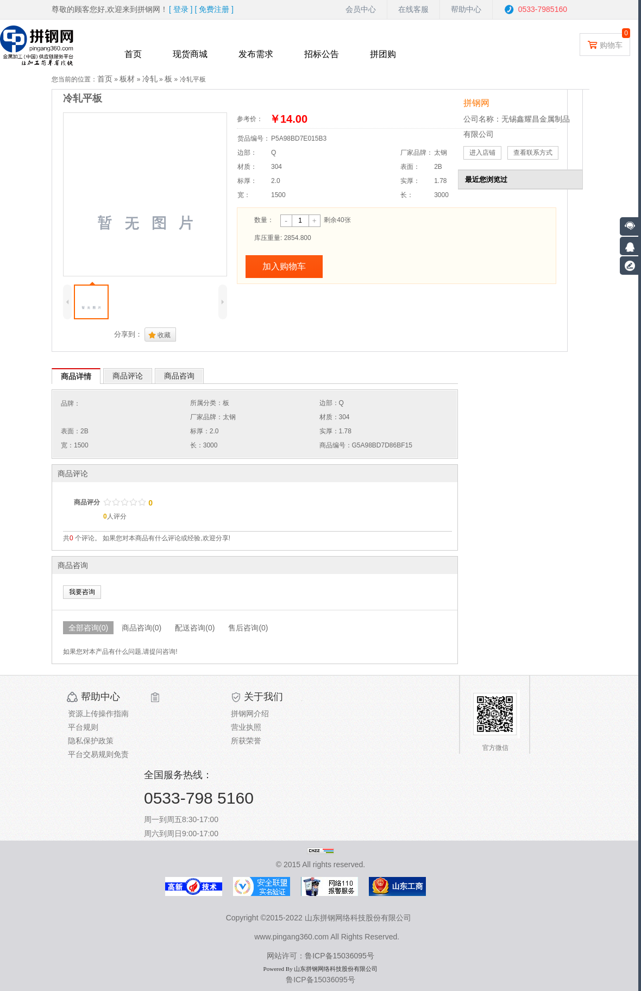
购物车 (605, 44)
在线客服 (413, 9)
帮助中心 (466, 9)
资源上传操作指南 (98, 713)
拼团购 (383, 54)
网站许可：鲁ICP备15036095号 (320, 955)
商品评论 (127, 375)
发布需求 (255, 54)
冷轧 (150, 78)
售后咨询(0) (248, 627)
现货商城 (190, 54)
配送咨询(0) (195, 627)
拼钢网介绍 (250, 713)
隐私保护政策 (91, 740)
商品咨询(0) (141, 627)
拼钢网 (476, 103)
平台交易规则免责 (98, 754)
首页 (133, 54)
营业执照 (246, 727)
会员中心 (360, 9)
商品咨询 (179, 375)
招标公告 (321, 54)
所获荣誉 (246, 740)
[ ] (181, 9)
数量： (264, 220)
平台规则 (83, 727)
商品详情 (76, 376)
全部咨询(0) (88, 627)
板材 (127, 78)
